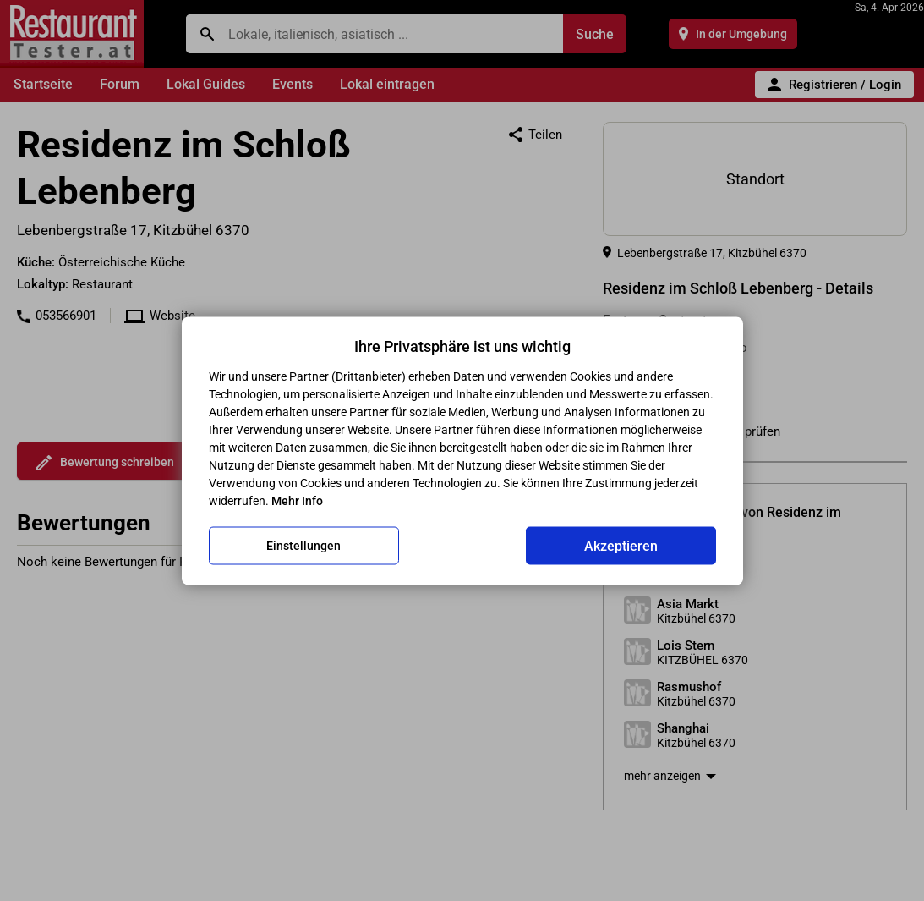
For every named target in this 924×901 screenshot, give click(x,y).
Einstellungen (303, 545)
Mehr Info (297, 500)
